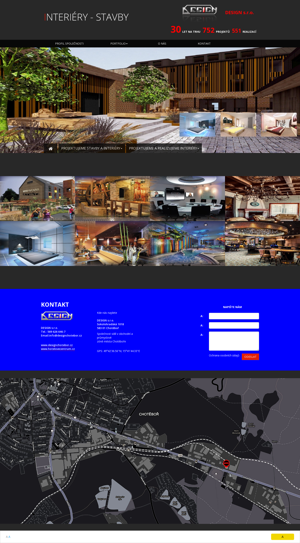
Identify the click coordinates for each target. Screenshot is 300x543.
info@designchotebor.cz (65, 335)
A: (202, 316)
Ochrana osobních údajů (224, 355)
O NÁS (162, 43)
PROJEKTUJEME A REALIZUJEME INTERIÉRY (164, 148)
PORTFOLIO (119, 43)
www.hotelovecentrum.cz (58, 349)
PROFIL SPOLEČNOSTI (69, 43)
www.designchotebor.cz (57, 345)
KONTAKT (204, 43)
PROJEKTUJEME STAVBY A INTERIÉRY (91, 148)
